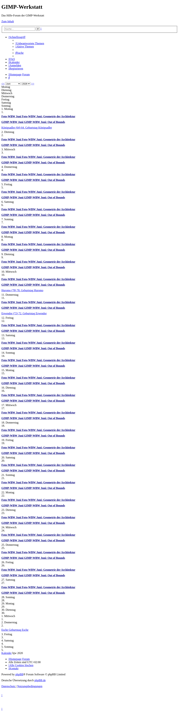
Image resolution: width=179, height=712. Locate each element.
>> (32, 83)
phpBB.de (40, 680)
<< (3, 83)
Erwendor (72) (10, 313)
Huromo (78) (9, 290)
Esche (5, 629)
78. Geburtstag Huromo (30, 290)
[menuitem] (29, 43)
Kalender (6, 653)
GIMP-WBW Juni (12, 122)
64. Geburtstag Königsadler (36, 127)
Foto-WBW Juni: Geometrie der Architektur (48, 116)
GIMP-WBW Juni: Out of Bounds (44, 122)
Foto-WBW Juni (11, 116)
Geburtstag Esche (18, 629)
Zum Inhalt (7, 21)
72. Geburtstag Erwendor (33, 313)
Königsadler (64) (11, 127)
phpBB (19, 674)
